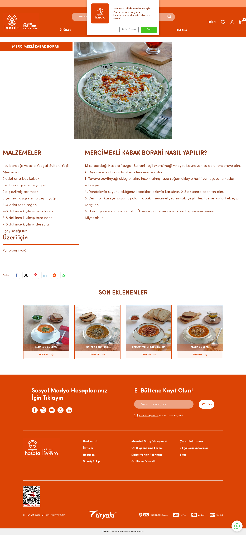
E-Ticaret (112, 532)
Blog (183, 454)
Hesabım (89, 454)
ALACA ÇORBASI (200, 347)
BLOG (154, 30)
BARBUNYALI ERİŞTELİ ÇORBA (148, 347)
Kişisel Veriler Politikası (146, 454)
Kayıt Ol (206, 404)
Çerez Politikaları (191, 441)
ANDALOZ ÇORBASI (46, 347)
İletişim (88, 448)
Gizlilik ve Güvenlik (143, 461)
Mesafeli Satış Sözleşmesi (149, 441)
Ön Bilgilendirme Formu (146, 448)
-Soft (105, 532)
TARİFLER (94, 30)
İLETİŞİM (181, 30)
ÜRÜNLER (65, 30)
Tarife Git (46, 355)
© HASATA (28, 515)
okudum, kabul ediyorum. (159, 415)
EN (214, 22)
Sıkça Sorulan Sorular (194, 448)
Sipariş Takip (91, 461)
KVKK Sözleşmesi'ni (148, 415)
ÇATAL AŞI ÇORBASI (97, 347)
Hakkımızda (90, 441)
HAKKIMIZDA (126, 30)
